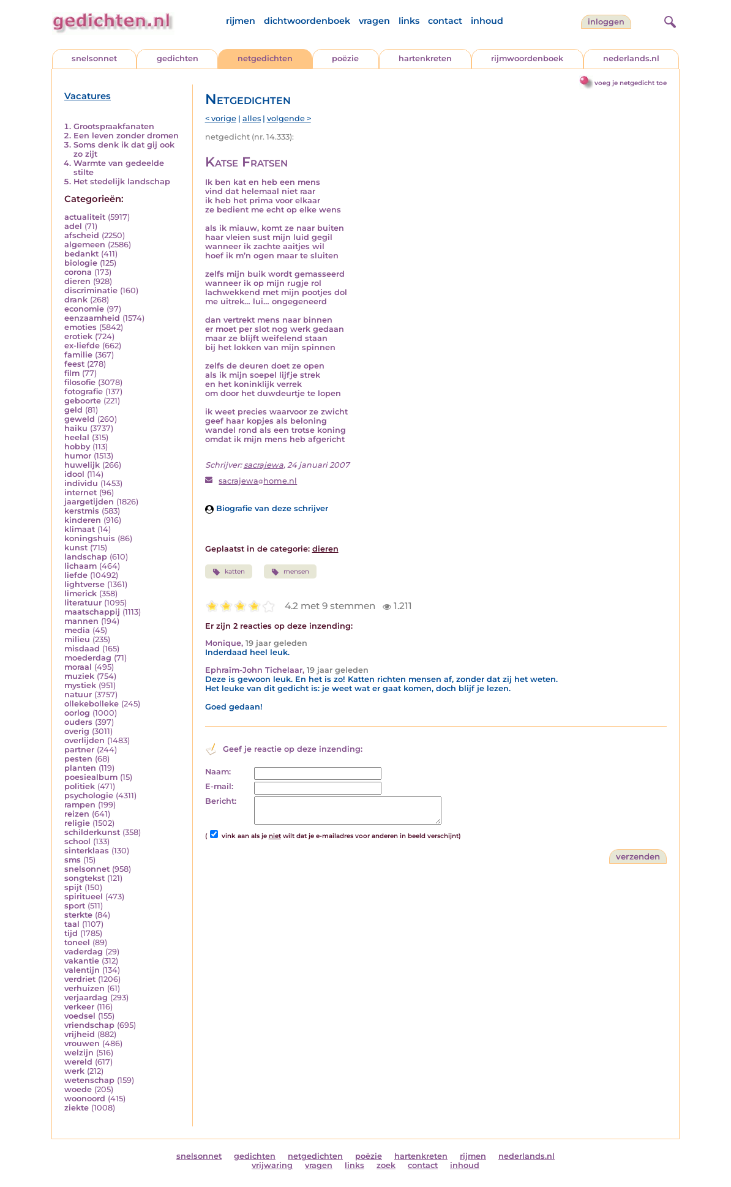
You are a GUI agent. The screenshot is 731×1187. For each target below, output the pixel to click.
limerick (80, 593)
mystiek (80, 685)
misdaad (82, 648)
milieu (77, 639)
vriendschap (89, 1025)
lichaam (80, 566)
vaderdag (83, 951)
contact (445, 20)
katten (228, 571)
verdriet (80, 979)
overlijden (84, 740)
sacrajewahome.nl (258, 480)
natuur (78, 694)
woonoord (84, 1098)
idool (74, 474)
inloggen (606, 21)
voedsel (80, 1015)
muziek (79, 676)
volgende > (289, 118)
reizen (76, 813)
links (409, 20)
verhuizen (84, 988)
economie (84, 308)
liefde (76, 575)
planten (80, 768)
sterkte (78, 914)
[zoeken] (668, 20)
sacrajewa (263, 465)
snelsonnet (94, 58)
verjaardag (86, 997)
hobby (77, 446)
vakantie (81, 960)
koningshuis (89, 538)
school (77, 841)
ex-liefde (82, 345)
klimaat (79, 529)
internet (80, 492)
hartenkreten (425, 58)
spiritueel (83, 896)
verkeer (79, 1006)
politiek (79, 786)
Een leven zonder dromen (126, 135)
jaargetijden (89, 501)
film (72, 373)
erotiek (78, 336)
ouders (78, 722)
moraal (78, 667)
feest (74, 364)
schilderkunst (92, 832)
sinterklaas (86, 850)
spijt (73, 887)
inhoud (487, 20)
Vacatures (87, 96)
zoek (386, 1165)
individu (81, 483)
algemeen (84, 244)
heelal (76, 437)
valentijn (82, 970)
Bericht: (220, 801)
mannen (81, 621)
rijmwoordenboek (527, 58)
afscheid (81, 235)
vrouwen (82, 1043)
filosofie (80, 382)
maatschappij (92, 611)
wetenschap (89, 1080)
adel (73, 226)
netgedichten (265, 58)
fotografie (83, 391)
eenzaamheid (92, 318)
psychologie (88, 795)
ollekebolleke (91, 703)
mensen (290, 571)
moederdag (87, 657)
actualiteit (84, 217)
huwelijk (82, 465)
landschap (85, 556)
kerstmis (81, 510)
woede (78, 1089)
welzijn (79, 1052)
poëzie (345, 58)
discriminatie (91, 290)
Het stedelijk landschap (121, 181)
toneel (77, 942)
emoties (80, 327)
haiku (76, 428)
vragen (374, 20)
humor (77, 455)
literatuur (83, 602)
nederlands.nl (631, 58)
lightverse (84, 584)
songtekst (84, 878)
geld (73, 409)
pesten (78, 758)
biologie (80, 263)
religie (77, 823)
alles (251, 118)
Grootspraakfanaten (113, 126)
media (77, 630)
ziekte (76, 1107)
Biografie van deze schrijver (266, 508)
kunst (76, 547)
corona (78, 272)
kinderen (82, 520)
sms (72, 859)
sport (74, 905)
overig (76, 731)
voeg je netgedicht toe (630, 83)
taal (72, 924)
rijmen (240, 20)
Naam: (218, 771)
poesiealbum (91, 777)
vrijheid (79, 1034)
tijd (71, 933)
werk (74, 1071)
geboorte (82, 400)
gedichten (177, 58)
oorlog (77, 712)
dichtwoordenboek (307, 20)
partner (79, 749)
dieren (77, 281)
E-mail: (219, 786)
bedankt (81, 253)
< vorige (220, 118)
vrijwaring (272, 1165)
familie (78, 354)
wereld (78, 1061)
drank (76, 299)
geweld (79, 419)
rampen (80, 804)
